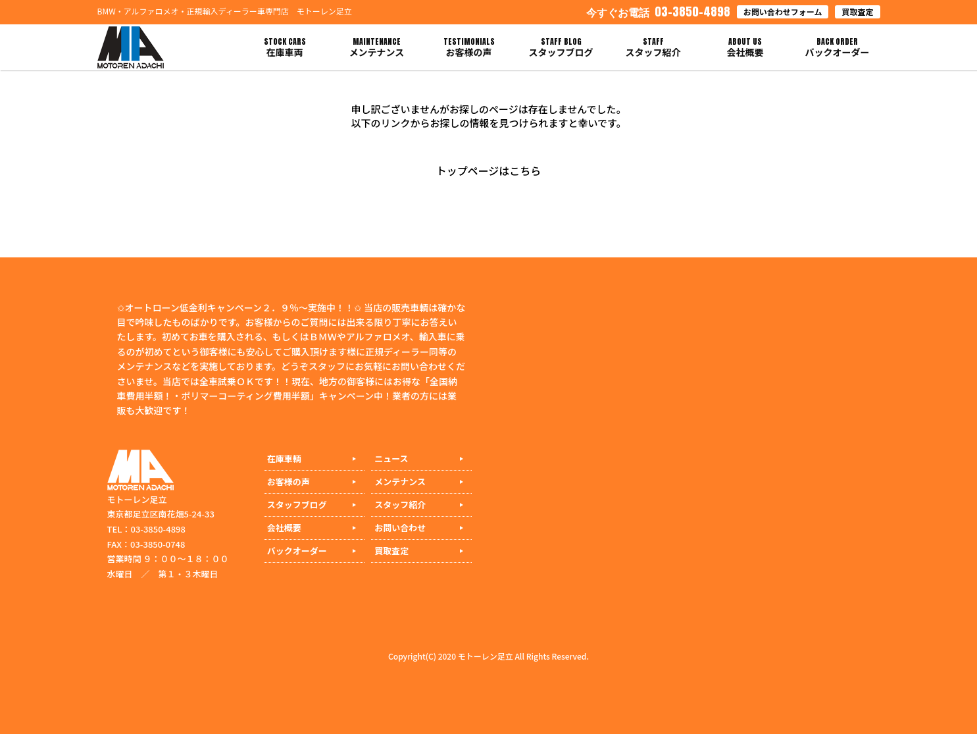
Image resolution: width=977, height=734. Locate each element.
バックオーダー (297, 550)
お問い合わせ (400, 527)
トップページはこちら (488, 170)
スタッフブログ (297, 504)
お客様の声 (288, 481)
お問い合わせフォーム (782, 11)
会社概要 (284, 527)
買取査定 (857, 11)
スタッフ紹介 (400, 504)
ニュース (391, 458)
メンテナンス (400, 481)
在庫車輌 (284, 458)
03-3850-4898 (658, 11)
